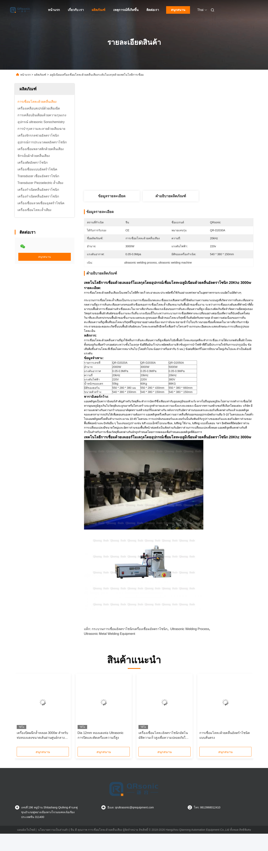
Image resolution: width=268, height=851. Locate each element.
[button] (28, 711)
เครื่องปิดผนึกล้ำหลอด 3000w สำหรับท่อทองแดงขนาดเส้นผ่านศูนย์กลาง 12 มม (42, 735)
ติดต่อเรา (152, 10)
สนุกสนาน (178, 10)
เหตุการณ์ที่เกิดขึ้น (125, 10)
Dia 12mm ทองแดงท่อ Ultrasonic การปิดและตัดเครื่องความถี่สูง (101, 735)
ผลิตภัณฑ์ (98, 10)
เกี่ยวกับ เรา (76, 10)
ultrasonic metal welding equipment (109, 633)
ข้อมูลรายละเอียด (112, 196)
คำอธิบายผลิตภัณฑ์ (170, 196)
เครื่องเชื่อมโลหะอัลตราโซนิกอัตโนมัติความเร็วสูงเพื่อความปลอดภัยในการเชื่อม (163, 735)
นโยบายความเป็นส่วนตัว (53, 829)
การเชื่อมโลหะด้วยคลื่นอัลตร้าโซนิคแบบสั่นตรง (224, 735)
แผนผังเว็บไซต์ (26, 829)
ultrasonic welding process (189, 629)
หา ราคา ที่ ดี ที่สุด (190, 176)
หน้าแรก (54, 10)
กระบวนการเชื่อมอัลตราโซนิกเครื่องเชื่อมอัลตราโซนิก (130, 629)
